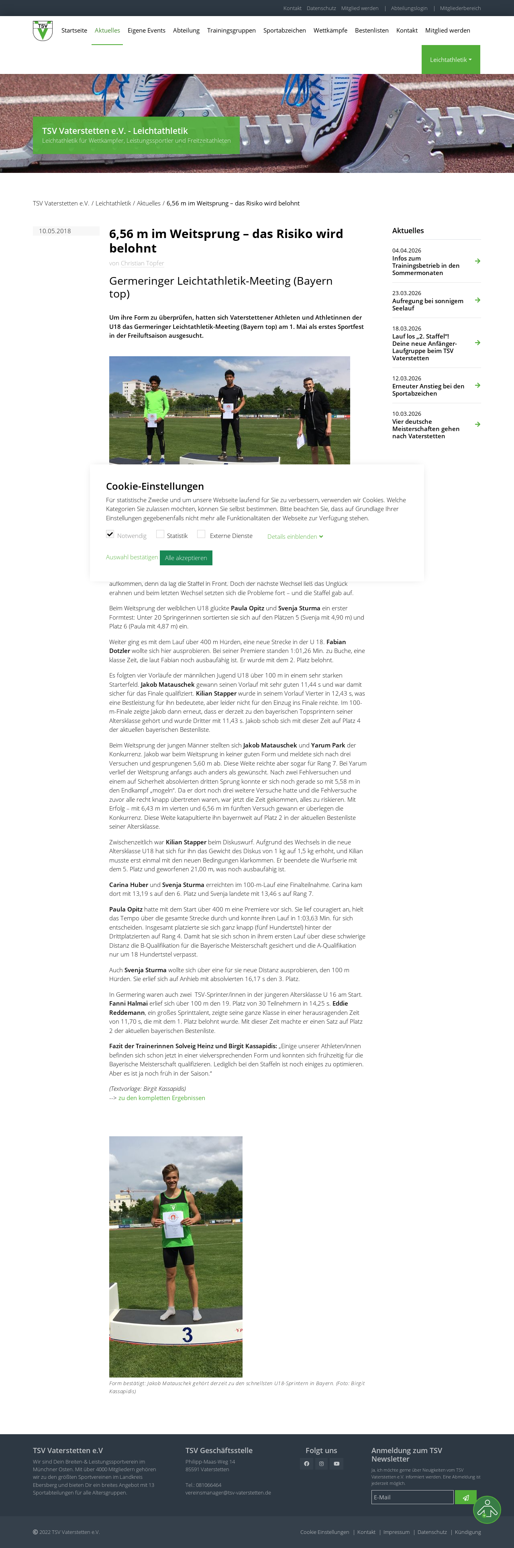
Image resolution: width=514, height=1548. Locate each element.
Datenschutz (321, 8)
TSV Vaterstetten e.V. (57, 8)
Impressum (396, 1532)
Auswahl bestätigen (132, 557)
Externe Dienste (225, 535)
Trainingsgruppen (231, 30)
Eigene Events (146, 30)
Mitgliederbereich (460, 8)
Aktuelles (107, 30)
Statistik (172, 535)
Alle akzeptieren (186, 558)
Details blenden (292, 536)
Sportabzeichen (284, 30)
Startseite (74, 30)
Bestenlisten (372, 30)
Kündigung (468, 1532)
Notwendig (126, 535)
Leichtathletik (448, 59)
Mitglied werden (360, 8)
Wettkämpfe (330, 30)
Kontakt (293, 8)
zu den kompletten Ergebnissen (161, 1098)
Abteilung (186, 30)
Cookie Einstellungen (324, 1532)
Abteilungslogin (409, 8)
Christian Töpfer (142, 263)
